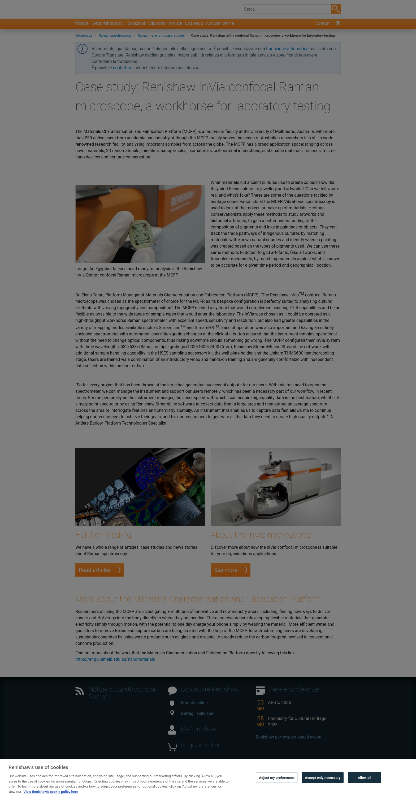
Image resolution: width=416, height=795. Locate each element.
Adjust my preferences (276, 787)
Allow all (364, 787)
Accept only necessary (322, 787)
